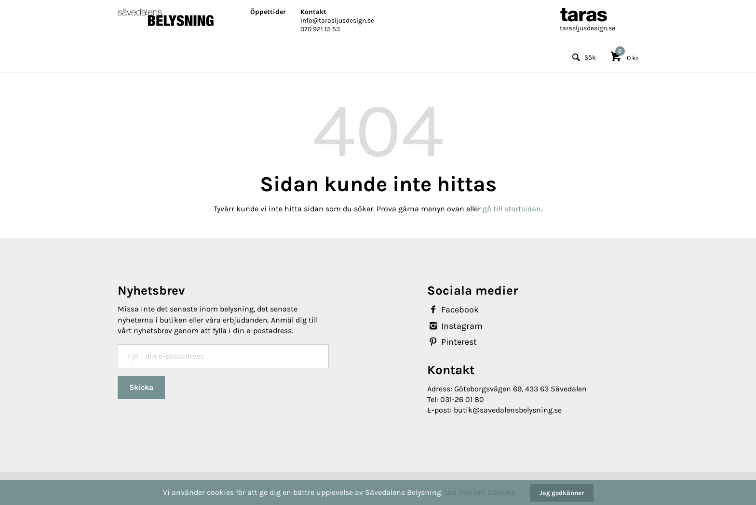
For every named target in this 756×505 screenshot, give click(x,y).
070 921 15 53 (320, 29)
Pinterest (452, 342)
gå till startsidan (512, 208)
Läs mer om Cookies (480, 492)
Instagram (455, 326)
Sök (582, 57)
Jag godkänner (562, 492)
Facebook (453, 309)
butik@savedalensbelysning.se (508, 409)
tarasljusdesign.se (587, 28)
